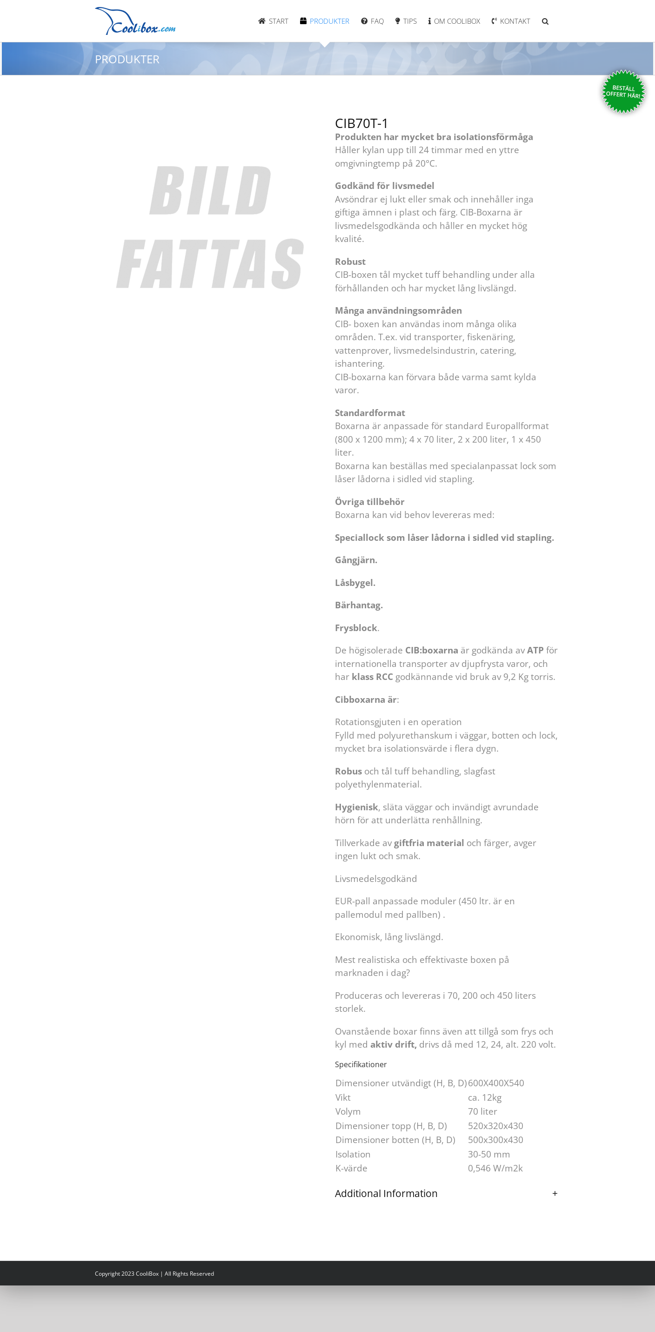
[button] (545, 21)
